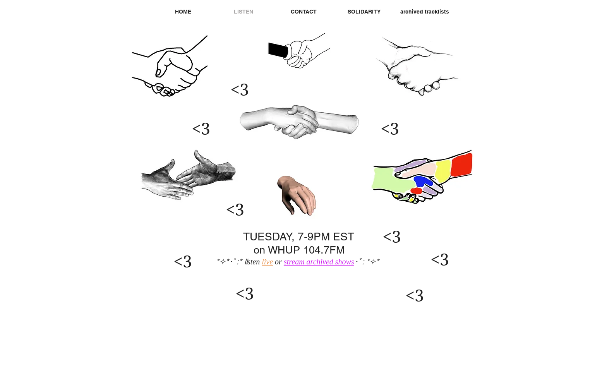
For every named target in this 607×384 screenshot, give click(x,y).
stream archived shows (319, 261)
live (267, 261)
